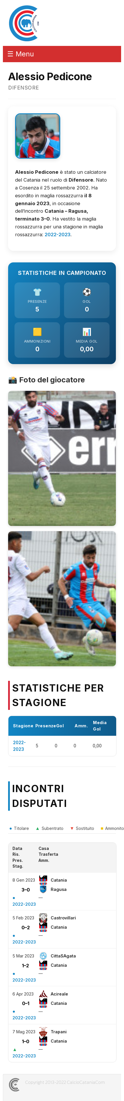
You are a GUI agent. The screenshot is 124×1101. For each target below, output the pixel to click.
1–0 (25, 1041)
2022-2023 (57, 234)
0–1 (25, 1003)
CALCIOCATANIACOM (35, 1085)
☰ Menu (20, 54)
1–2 (25, 965)
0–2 (25, 927)
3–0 (25, 890)
